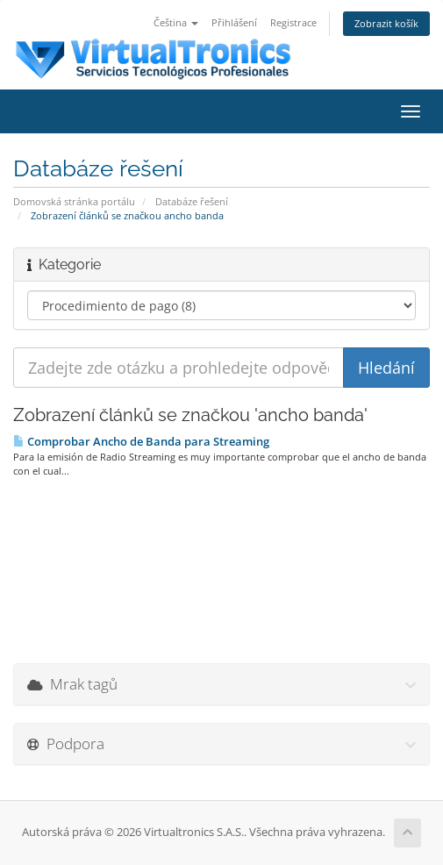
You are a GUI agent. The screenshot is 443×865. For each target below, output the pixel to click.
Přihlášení (234, 22)
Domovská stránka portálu (74, 201)
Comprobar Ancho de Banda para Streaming (141, 441)
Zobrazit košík (386, 23)
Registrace (293, 22)
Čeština (176, 22)
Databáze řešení (191, 201)
